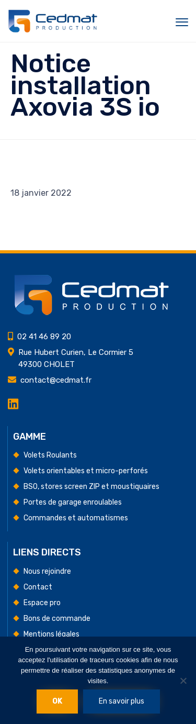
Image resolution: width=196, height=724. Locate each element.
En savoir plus (121, 701)
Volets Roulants (50, 455)
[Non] (183, 680)
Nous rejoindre (47, 571)
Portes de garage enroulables (73, 502)
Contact (38, 587)
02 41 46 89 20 (44, 336)
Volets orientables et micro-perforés (86, 470)
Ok (57, 701)
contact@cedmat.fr (55, 380)
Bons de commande (57, 618)
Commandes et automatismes (76, 518)
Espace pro (42, 602)
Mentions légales (51, 634)
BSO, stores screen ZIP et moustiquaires (91, 486)
